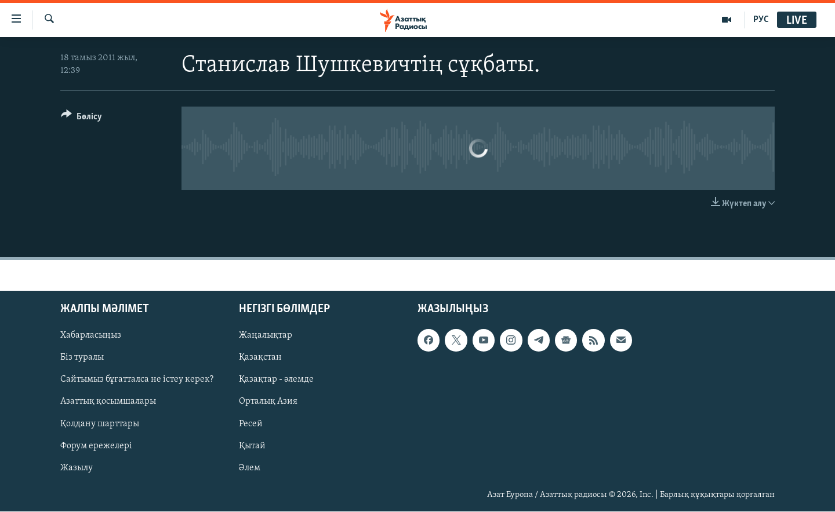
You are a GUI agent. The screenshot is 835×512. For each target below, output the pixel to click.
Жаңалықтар (265, 336)
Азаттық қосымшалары (108, 402)
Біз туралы (82, 358)
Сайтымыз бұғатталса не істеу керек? (136, 380)
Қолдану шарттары (99, 424)
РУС (761, 19)
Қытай (252, 446)
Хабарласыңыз (90, 336)
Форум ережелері (96, 446)
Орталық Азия (268, 402)
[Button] (81, 118)
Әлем (249, 468)
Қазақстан (260, 358)
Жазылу (76, 468)
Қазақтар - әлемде (276, 380)
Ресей (251, 424)
